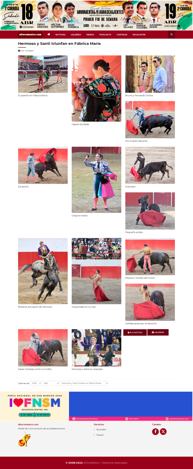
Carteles (122, 34)
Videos (90, 34)
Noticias (60, 34)
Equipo (100, 435)
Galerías (76, 34)
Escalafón (139, 34)
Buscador (101, 429)
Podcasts (105, 34)
